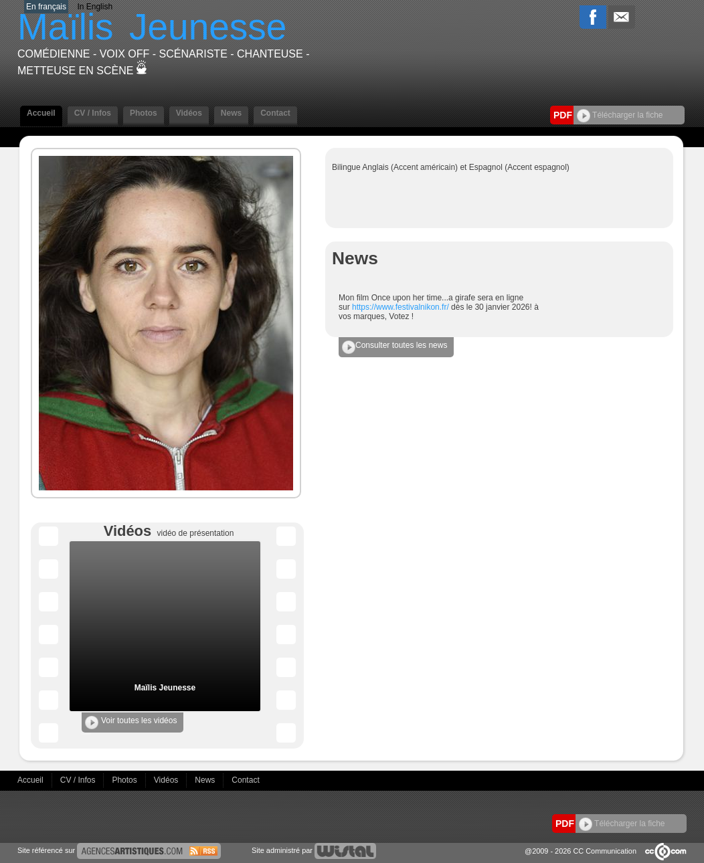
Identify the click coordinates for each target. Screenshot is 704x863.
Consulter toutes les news (394, 347)
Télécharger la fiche (620, 115)
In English (94, 6)
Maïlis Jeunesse (165, 687)
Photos (143, 113)
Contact (275, 113)
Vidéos (189, 113)
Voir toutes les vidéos (131, 722)
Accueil (41, 113)
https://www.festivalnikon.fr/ (400, 307)
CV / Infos (92, 113)
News (231, 113)
